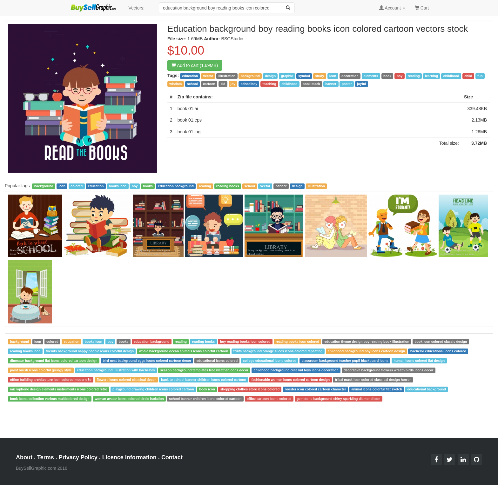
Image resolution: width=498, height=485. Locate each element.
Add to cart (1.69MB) (195, 65)
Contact (172, 457)
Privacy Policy (78, 457)
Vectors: (136, 7)
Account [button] (392, 7)
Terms (45, 457)
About (24, 457)
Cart (422, 7)
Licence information (129, 457)
